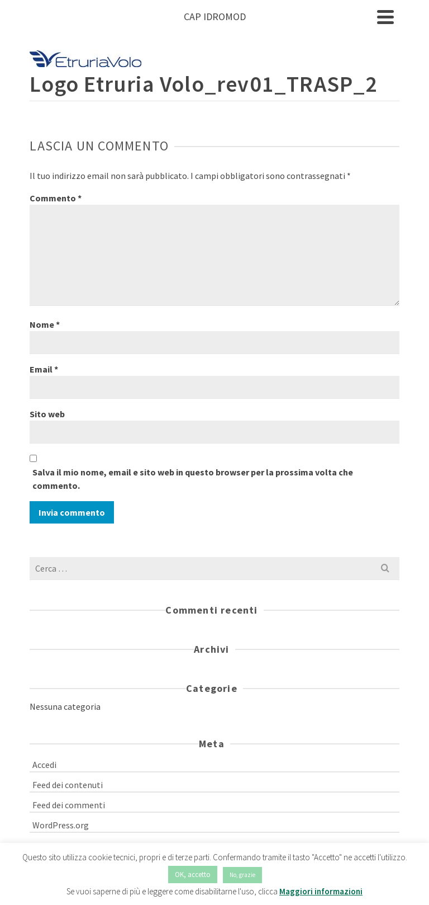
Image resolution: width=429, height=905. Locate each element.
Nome (45, 324)
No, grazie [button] (242, 875)
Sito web (47, 413)
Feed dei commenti (68, 804)
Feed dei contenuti (67, 784)
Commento (56, 198)
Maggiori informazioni (321, 891)
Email (44, 369)
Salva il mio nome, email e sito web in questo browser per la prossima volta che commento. (192, 478)
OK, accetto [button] (193, 874)
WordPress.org (60, 825)
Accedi (44, 764)
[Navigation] (385, 17)
